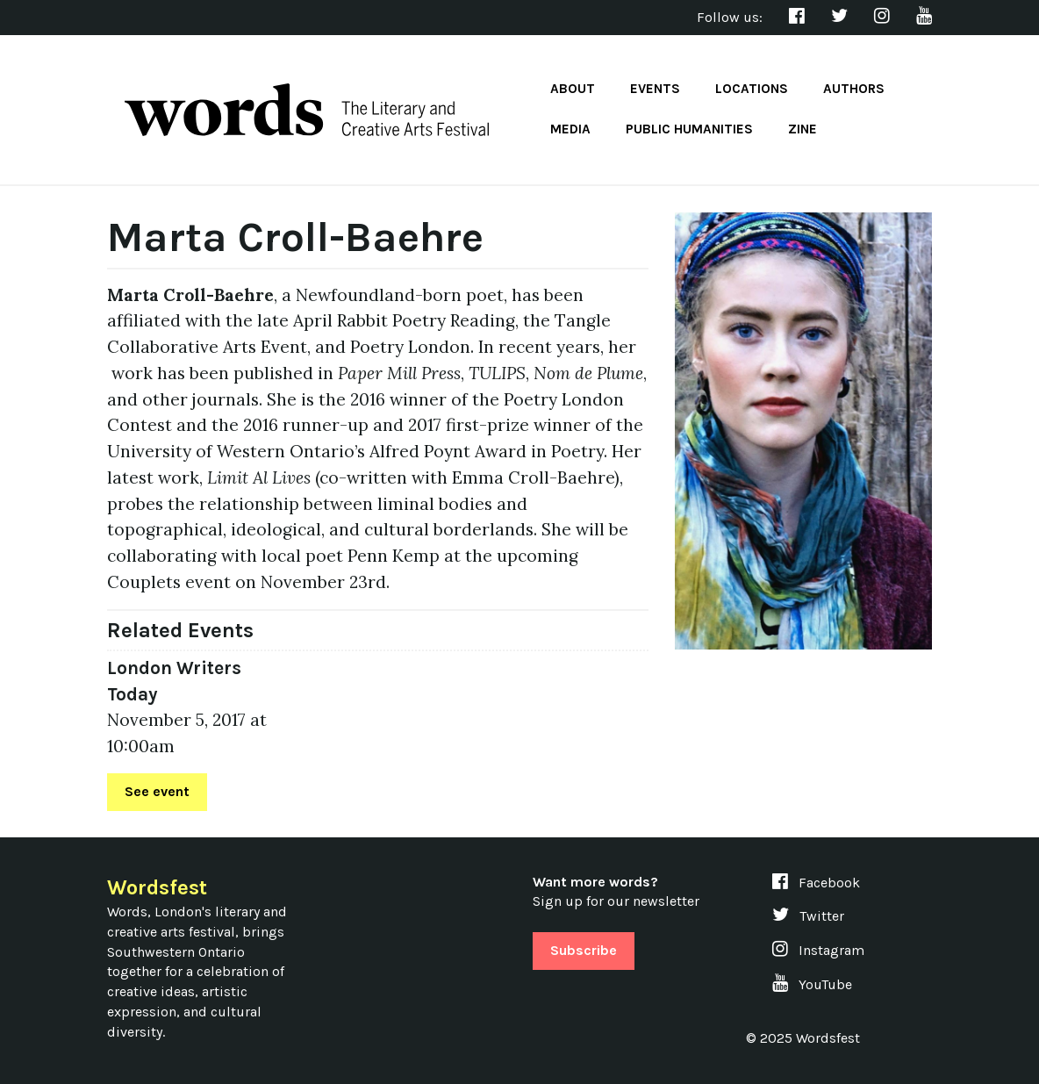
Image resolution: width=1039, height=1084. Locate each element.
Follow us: (730, 17)
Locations (751, 89)
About (572, 89)
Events (655, 89)
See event (157, 791)
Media (570, 129)
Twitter (808, 916)
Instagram (818, 950)
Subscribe (583, 950)
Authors (854, 89)
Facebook (816, 882)
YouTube (812, 984)
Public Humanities (689, 129)
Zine (802, 129)
